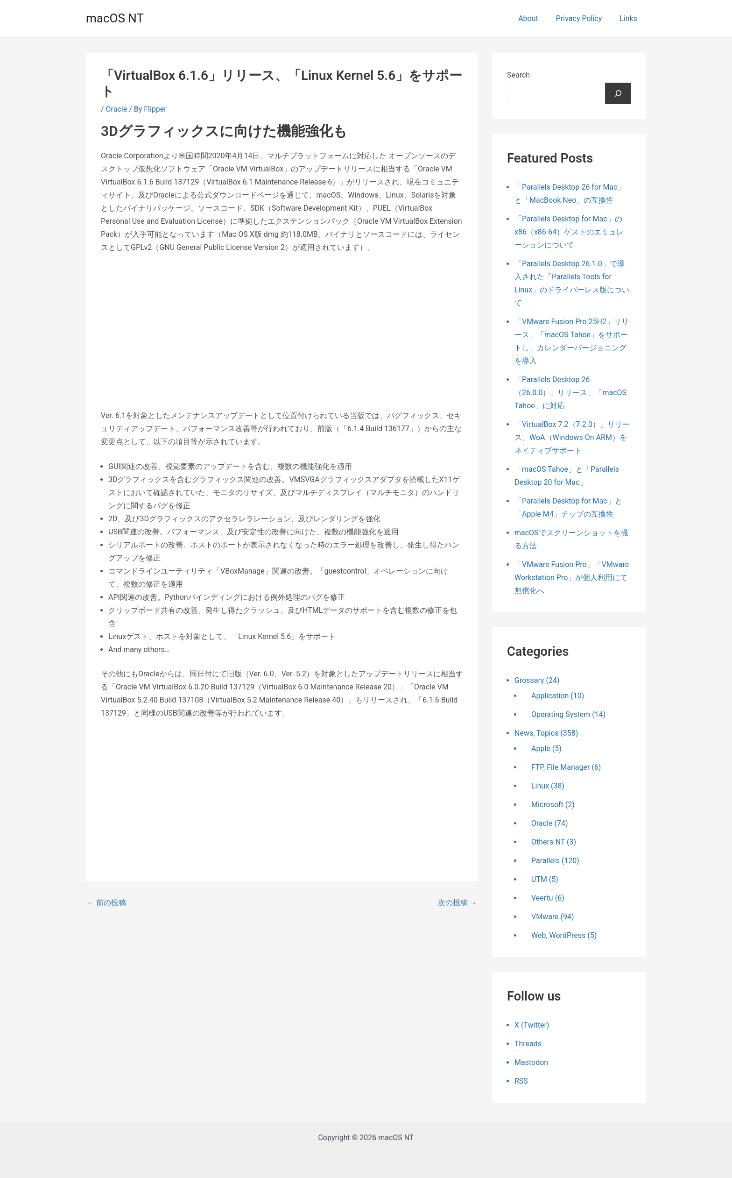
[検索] (618, 93)
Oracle (116, 109)
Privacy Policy (583, 18)
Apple (540, 748)
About (535, 18)
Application (550, 695)
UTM (539, 879)
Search (518, 75)
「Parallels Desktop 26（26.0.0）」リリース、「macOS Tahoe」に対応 (570, 392)
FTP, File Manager (560, 767)
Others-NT (548, 841)
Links (630, 18)
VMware (545, 916)
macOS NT (115, 18)
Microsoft (547, 804)
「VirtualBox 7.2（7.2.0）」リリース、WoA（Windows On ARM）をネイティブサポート (572, 437)
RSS (521, 1081)
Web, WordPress (558, 935)
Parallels (545, 860)
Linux (540, 785)
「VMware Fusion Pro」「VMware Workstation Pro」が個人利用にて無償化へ (571, 577)
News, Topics (536, 733)
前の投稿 (106, 903)
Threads (528, 1043)
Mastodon (531, 1062)
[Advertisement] (282, 331)
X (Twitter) (531, 1025)
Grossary (529, 680)
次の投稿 (457, 903)
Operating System (560, 714)
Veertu (542, 898)
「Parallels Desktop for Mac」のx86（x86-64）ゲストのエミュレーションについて (569, 231)
